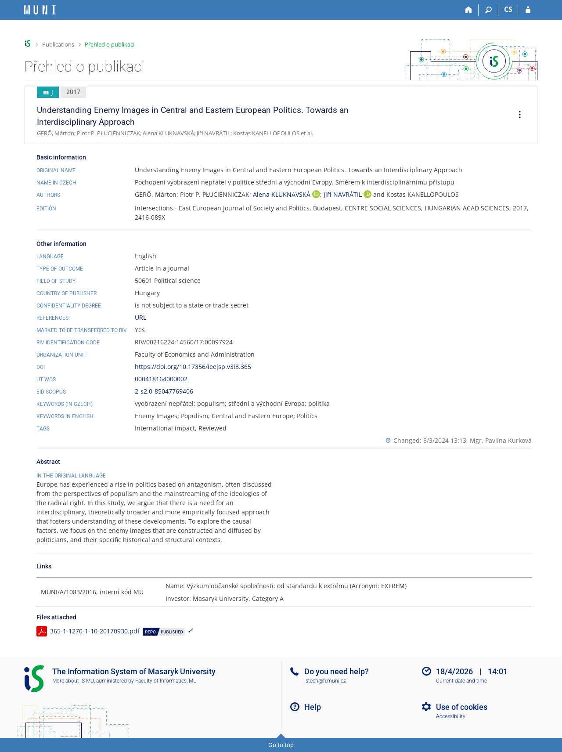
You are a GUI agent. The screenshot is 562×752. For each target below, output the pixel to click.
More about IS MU (73, 681)
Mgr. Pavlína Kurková (501, 440)
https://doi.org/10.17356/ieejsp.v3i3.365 (193, 366)
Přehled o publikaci (109, 44)
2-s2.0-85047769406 (164, 391)
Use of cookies (461, 707)
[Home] (469, 10)
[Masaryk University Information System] (40, 10)
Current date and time (461, 681)
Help (312, 707)
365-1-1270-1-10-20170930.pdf (95, 631)
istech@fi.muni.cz (325, 681)
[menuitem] (516, 115)
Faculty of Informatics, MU (166, 681)
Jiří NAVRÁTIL (344, 194)
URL (140, 317)
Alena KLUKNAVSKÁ (282, 194)
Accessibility (450, 716)
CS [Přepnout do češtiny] (508, 9)
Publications (58, 44)
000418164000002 (161, 379)
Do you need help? (336, 671)
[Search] (488, 10)
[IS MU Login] (528, 10)
